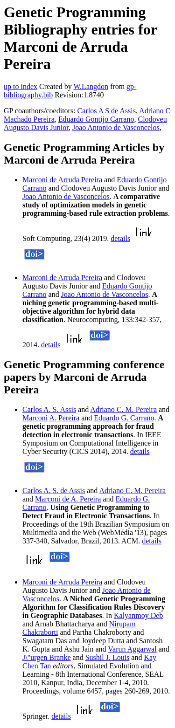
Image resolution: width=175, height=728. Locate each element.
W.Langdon (90, 86)
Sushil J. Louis (107, 657)
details (120, 238)
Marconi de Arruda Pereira (62, 180)
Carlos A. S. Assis (49, 409)
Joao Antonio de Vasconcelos (116, 127)
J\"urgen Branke (46, 657)
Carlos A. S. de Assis (53, 490)
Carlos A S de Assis (106, 111)
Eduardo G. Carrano (124, 418)
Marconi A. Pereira (50, 418)
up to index (20, 86)
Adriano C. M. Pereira (123, 409)
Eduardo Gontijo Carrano (96, 119)
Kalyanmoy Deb (138, 615)
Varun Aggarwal (132, 649)
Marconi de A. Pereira (68, 499)
